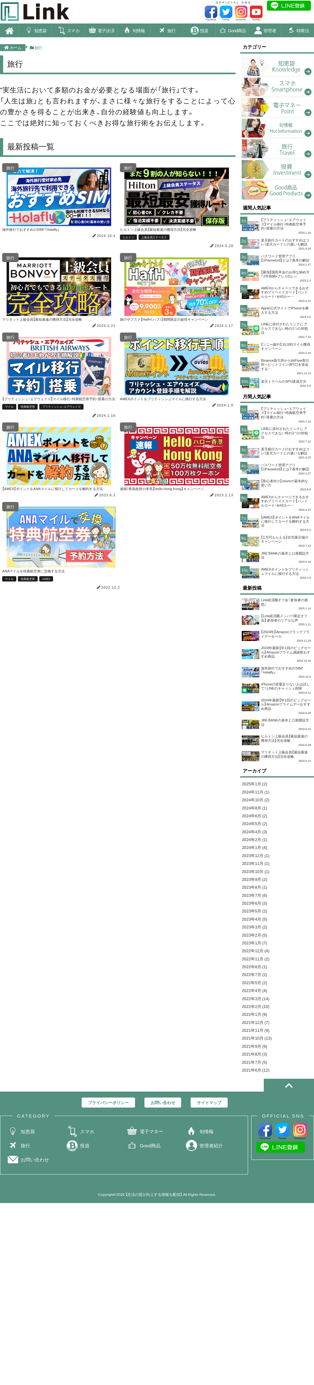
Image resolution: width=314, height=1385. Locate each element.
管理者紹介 (204, 1239)
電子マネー (144, 1225)
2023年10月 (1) (258, 936)
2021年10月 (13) (259, 1125)
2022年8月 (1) (256, 1044)
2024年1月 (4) (256, 909)
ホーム (12, 48)
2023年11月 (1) (258, 927)
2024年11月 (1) (258, 846)
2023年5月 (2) (256, 981)
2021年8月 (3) (256, 1144)
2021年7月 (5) (256, 1153)
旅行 (166, 31)
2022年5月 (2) (256, 1063)
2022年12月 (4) (258, 1026)
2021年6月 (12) (258, 1161)
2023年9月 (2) (256, 945)
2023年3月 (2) (256, 999)
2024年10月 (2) (258, 855)
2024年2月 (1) (256, 900)
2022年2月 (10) (258, 1089)
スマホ (68, 31)
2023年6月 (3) (256, 972)
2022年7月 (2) (256, 1053)
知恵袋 (35, 31)
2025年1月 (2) (256, 837)
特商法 (297, 31)
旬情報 (134, 31)
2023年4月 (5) (256, 990)
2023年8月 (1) (256, 954)
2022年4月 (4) (256, 1071)
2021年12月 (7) (258, 1108)
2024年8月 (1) (256, 864)
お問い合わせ (28, 1253)
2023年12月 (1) (258, 918)
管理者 (264, 31)
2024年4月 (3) (256, 891)
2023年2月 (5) (256, 1008)
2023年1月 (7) (256, 1017)
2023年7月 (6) (256, 963)
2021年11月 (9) (258, 1116)
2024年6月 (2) (256, 873)
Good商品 (232, 31)
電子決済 (101, 31)
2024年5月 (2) (256, 882)
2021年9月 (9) (256, 1135)
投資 (199, 31)
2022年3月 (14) (258, 1080)
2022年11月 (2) (258, 1035)
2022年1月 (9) (256, 1099)
